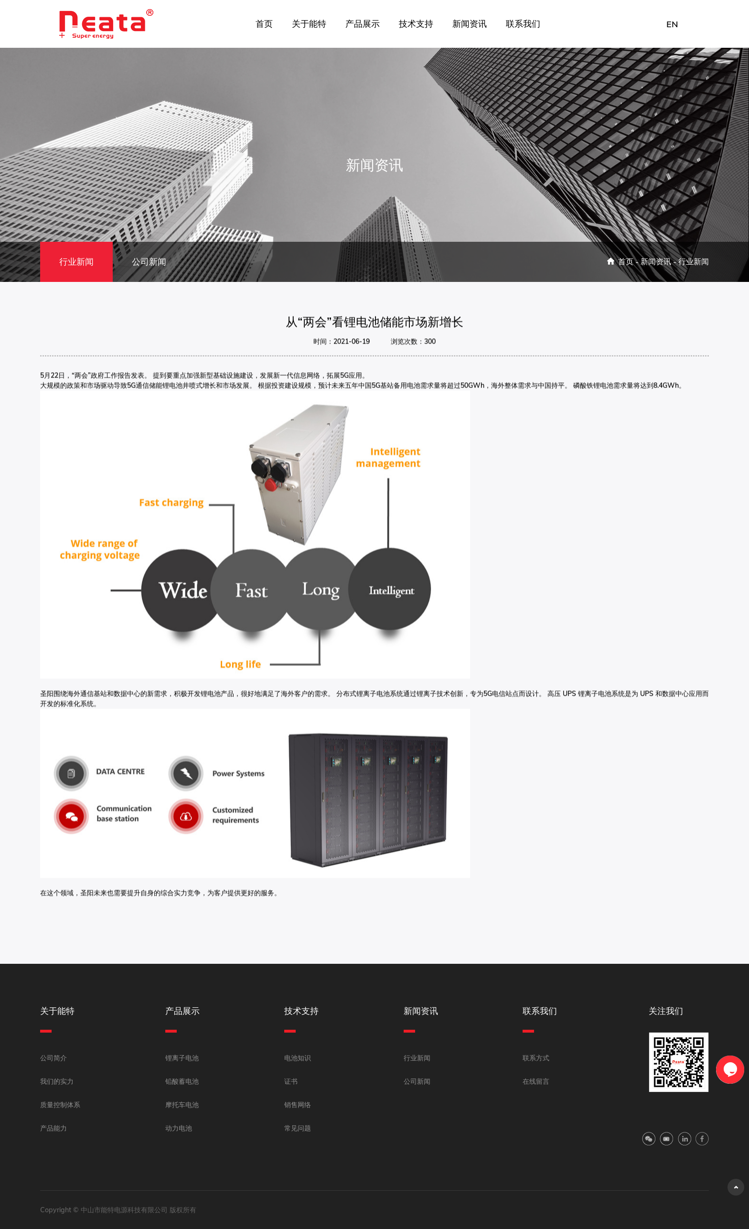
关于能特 (309, 23)
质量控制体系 (60, 1104)
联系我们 (523, 23)
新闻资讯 (469, 23)
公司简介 (53, 1058)
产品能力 (53, 1128)
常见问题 (297, 1128)
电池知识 (297, 1058)
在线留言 (536, 1081)
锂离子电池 (182, 1058)
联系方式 (536, 1058)
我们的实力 (57, 1081)
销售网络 (297, 1104)
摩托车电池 (182, 1104)
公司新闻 (149, 261)
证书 (291, 1081)
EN (672, 24)
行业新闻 (76, 261)
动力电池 (178, 1128)
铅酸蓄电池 (182, 1081)
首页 (264, 23)
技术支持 (416, 23)
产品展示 (362, 23)
